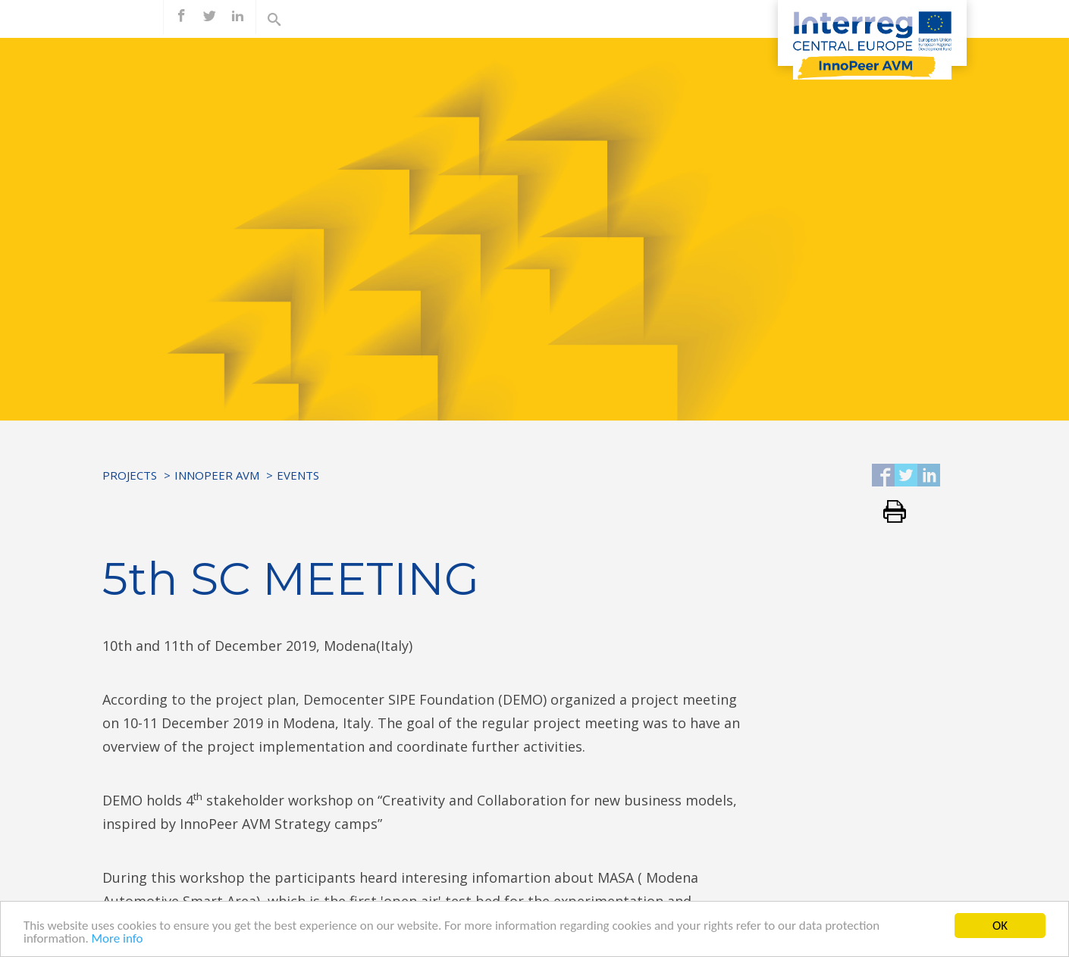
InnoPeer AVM (216, 475)
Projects (129, 475)
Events (298, 475)
